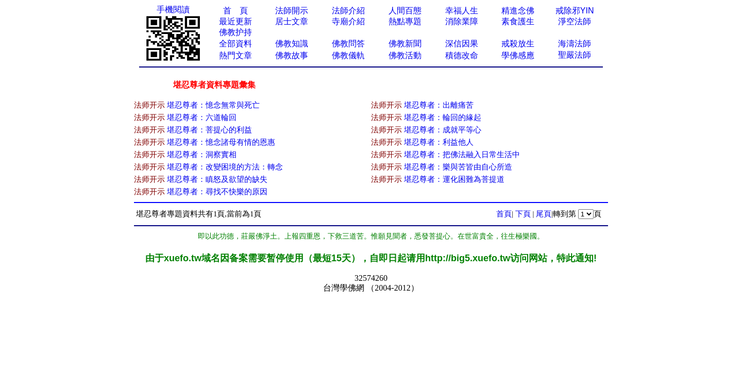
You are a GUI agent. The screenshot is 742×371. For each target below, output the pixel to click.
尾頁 (543, 214)
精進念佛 (517, 10)
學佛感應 (517, 55)
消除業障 (461, 21)
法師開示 (291, 10)
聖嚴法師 (574, 54)
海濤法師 (574, 43)
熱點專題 (405, 21)
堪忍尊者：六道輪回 (202, 117)
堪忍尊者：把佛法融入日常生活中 (462, 154)
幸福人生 (461, 10)
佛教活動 (405, 55)
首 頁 (235, 10)
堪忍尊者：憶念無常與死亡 (213, 105)
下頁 (523, 214)
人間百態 (405, 10)
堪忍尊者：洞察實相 (202, 154)
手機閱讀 (173, 9)
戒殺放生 (517, 43)
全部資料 (235, 43)
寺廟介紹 (348, 21)
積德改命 (461, 55)
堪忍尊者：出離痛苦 (439, 105)
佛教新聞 (405, 43)
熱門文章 (235, 55)
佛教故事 (291, 55)
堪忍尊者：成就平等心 (442, 130)
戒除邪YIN (574, 10)
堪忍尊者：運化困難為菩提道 (454, 179)
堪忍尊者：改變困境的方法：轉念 (225, 167)
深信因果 (461, 43)
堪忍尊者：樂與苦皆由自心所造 (458, 167)
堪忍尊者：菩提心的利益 (209, 130)
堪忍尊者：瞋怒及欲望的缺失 (217, 179)
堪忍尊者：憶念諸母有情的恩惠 (221, 142)
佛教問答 (348, 43)
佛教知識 (291, 43)
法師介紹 (348, 10)
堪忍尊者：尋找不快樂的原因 (217, 192)
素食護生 (517, 21)
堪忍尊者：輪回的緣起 (442, 117)
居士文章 (291, 21)
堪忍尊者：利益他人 (439, 142)
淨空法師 (574, 21)
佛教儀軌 (348, 55)
